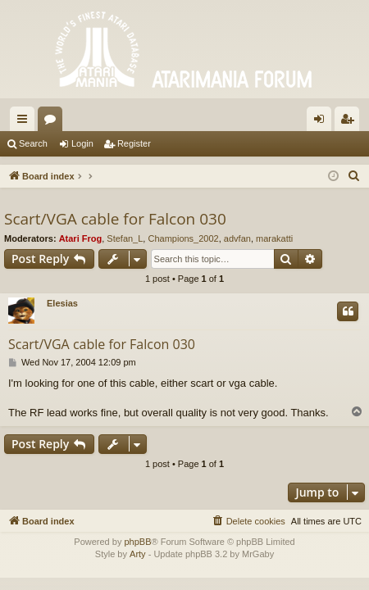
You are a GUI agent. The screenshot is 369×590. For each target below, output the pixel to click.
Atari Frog (80, 238)
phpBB (137, 542)
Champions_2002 (183, 238)
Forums (53, 122)
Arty (138, 554)
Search (33, 143)
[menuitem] (354, 176)
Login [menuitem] (322, 122)
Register (134, 143)
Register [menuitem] (350, 122)
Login (82, 143)
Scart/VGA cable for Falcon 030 (115, 218)
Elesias (62, 303)
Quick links (25, 122)
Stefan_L (125, 238)
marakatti (274, 238)
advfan (237, 238)
